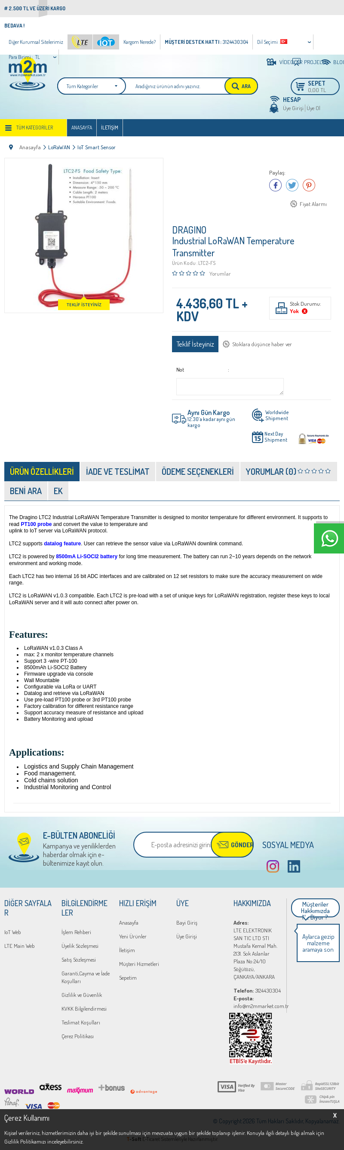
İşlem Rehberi (76, 932)
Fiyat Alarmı (313, 203)
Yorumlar (220, 273)
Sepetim (128, 977)
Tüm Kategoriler (34, 127)
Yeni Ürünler (133, 936)
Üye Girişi (293, 108)
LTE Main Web (19, 945)
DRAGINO (189, 229)
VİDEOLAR (284, 61)
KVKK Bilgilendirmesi (84, 1008)
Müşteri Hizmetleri (139, 963)
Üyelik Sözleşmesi (79, 945)
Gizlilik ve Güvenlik (81, 994)
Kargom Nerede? (139, 42)
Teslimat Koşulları (80, 1022)
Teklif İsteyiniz (195, 343)
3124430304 (257, 990)
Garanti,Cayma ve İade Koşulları (85, 977)
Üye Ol (313, 108)
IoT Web (12, 932)
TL (37, 57)
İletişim (109, 127)
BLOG (336, 61)
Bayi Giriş (186, 922)
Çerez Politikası (77, 1036)
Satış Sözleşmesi (78, 959)
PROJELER (309, 61)
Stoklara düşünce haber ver (262, 344)
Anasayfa (81, 127)
